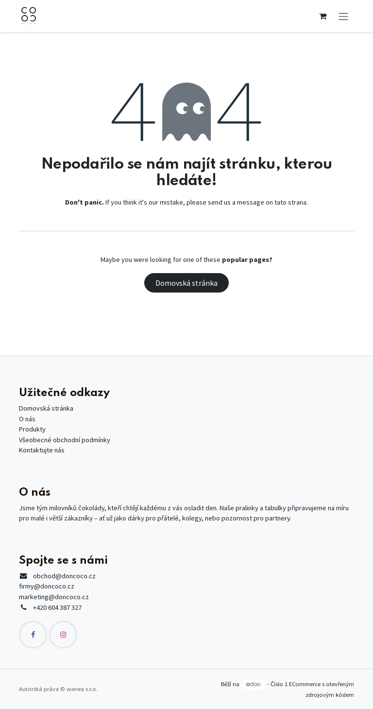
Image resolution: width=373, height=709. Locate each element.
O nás (27, 419)
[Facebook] (33, 634)
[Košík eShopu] (322, 16)
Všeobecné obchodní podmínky (64, 439)
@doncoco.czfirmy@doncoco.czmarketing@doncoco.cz (57, 586)
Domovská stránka (186, 283)
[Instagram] (63, 634)
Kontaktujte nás (42, 450)
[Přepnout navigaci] (343, 16)
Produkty (32, 429)
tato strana (290, 202)
